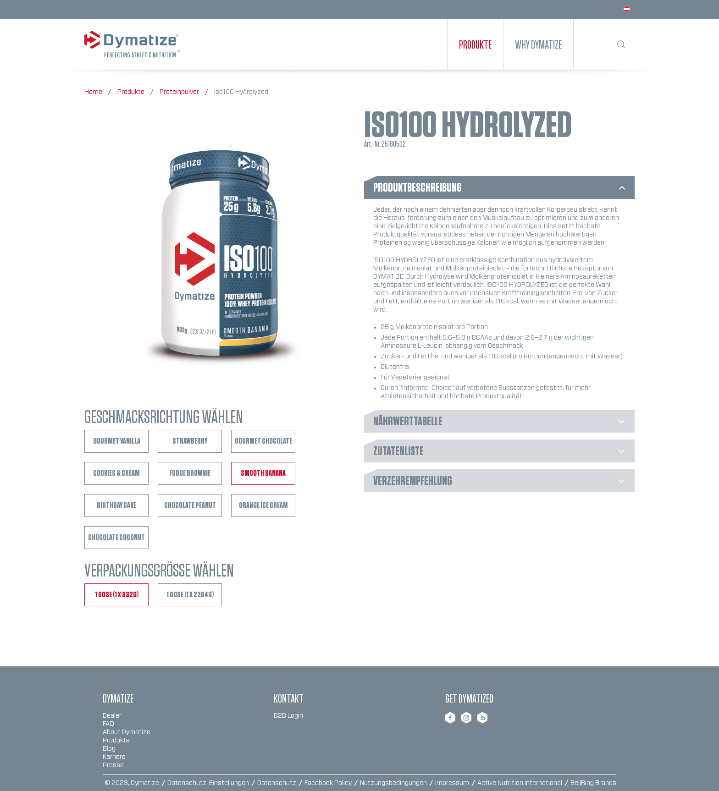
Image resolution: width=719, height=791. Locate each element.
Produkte (116, 740)
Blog (109, 749)
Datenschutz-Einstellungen (208, 783)
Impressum (452, 783)
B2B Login (288, 716)
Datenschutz (277, 783)
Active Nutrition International (520, 783)
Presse (113, 765)
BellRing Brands (593, 783)
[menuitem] (475, 44)
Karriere (114, 757)
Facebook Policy (328, 783)
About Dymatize (126, 732)
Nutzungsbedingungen (394, 783)
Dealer (112, 716)
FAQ (108, 724)
